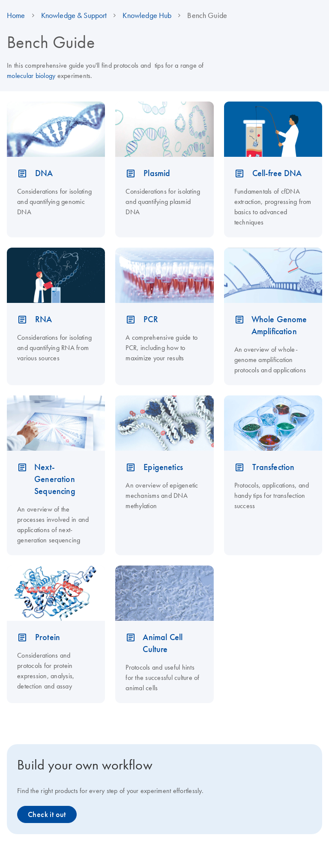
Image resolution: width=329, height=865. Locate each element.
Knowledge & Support (74, 15)
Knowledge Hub (147, 15)
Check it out (47, 814)
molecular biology (31, 75)
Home (16, 15)
